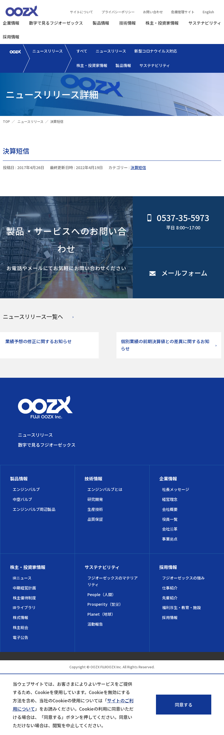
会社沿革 (170, 529)
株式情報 (20, 617)
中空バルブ (22, 499)
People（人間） (101, 594)
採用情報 (11, 37)
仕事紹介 (170, 588)
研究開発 (95, 499)
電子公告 (20, 637)
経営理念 (170, 499)
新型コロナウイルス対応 (155, 51)
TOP (6, 121)
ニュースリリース (47, 51)
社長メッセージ (175, 489)
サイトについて (81, 11)
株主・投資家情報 (162, 23)
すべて (81, 51)
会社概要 (170, 509)
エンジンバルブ (26, 489)
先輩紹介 (170, 598)
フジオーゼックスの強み (183, 578)
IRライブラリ (24, 607)
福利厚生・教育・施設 (181, 607)
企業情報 (11, 23)
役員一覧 (170, 519)
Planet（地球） (101, 614)
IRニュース (22, 578)
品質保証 (95, 519)
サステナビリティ (204, 23)
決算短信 (138, 167)
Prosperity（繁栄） (105, 604)
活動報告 (95, 624)
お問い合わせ (153, 11)
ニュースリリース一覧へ (33, 316)
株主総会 (20, 627)
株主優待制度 (24, 598)
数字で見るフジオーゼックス (56, 23)
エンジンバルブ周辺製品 (34, 509)
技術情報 (127, 23)
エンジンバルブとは (104, 489)
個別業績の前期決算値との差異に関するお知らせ (165, 345)
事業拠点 (170, 539)
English (208, 11)
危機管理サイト (182, 11)
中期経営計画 (24, 588)
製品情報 (101, 23)
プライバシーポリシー (118, 11)
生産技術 (95, 509)
